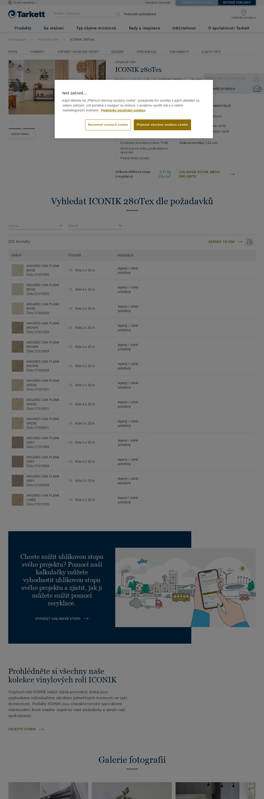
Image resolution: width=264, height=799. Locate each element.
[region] (134, 109)
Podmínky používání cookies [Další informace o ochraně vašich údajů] (123, 110)
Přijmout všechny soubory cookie (162, 124)
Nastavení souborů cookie (108, 124)
